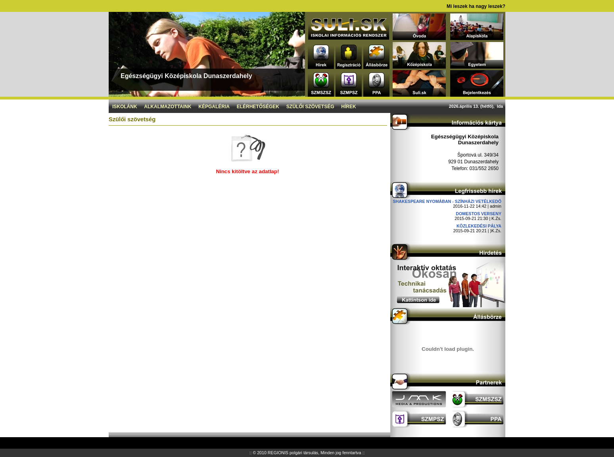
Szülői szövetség (310, 106)
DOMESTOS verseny (478, 213)
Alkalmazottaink (167, 106)
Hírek (348, 106)
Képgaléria (214, 106)
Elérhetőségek (258, 106)
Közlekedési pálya (479, 226)
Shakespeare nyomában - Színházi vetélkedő (447, 201)
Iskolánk (124, 106)
